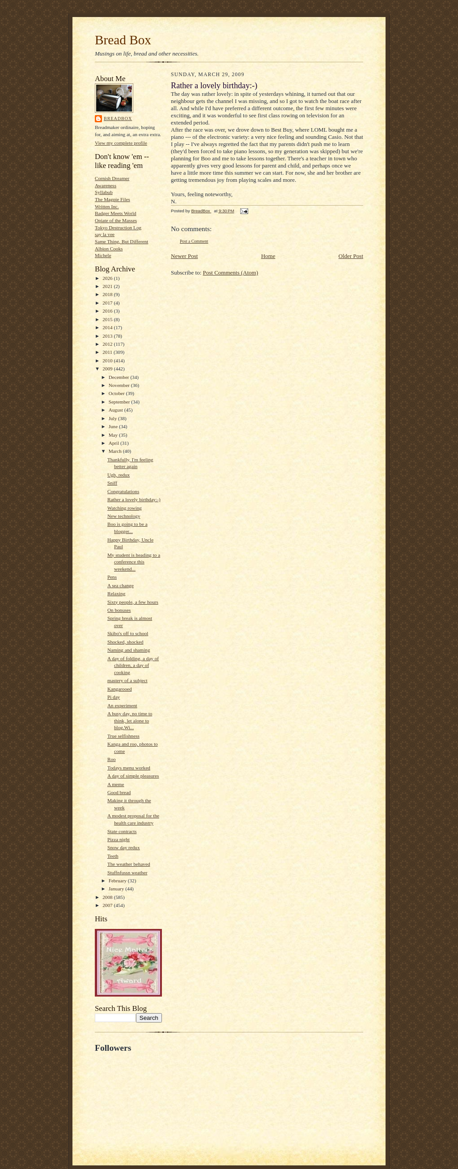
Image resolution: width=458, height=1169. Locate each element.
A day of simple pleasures (133, 775)
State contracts (121, 831)
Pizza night (118, 839)
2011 (108, 352)
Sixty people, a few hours (132, 602)
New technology (123, 516)
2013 (108, 336)
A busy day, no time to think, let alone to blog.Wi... (129, 720)
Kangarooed (119, 689)
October (117, 393)
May (114, 435)
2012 (108, 344)
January (117, 888)
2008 (108, 897)
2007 (108, 905)
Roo (111, 759)
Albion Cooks (109, 248)
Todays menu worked (128, 767)
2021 (108, 286)
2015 (108, 319)
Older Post (351, 256)
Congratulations (123, 491)
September (120, 401)
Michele (103, 255)
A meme (115, 784)
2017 (108, 302)
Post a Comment (194, 241)
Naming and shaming (128, 650)
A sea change (120, 585)
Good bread (119, 792)
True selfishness (123, 736)
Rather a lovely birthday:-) (134, 499)
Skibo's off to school (127, 633)
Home (268, 256)
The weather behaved (128, 864)
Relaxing (116, 593)
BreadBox (118, 118)
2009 (108, 368)
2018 (108, 294)
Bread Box (123, 40)
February (118, 880)
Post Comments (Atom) (231, 272)
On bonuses (119, 610)
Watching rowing (124, 508)
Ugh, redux (118, 474)
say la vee (104, 234)
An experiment (122, 705)
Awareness (105, 185)
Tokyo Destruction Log (118, 227)
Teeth (113, 856)
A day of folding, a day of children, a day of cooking (133, 665)
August (116, 410)
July (113, 418)
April (114, 443)
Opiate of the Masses (116, 220)
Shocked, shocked (125, 642)
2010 (108, 360)
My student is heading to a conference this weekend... (133, 562)
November (120, 385)
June (114, 426)
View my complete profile (121, 143)
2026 (108, 278)
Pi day (113, 697)
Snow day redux (123, 847)
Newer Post (184, 256)
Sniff (112, 483)
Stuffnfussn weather (127, 872)
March (116, 451)
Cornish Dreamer (112, 178)
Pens (112, 577)
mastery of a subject (127, 680)
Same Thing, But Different (121, 241)
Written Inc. (107, 206)
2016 (108, 311)
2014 (108, 327)
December (120, 377)
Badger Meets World (115, 213)
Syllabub (104, 192)
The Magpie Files (112, 199)
